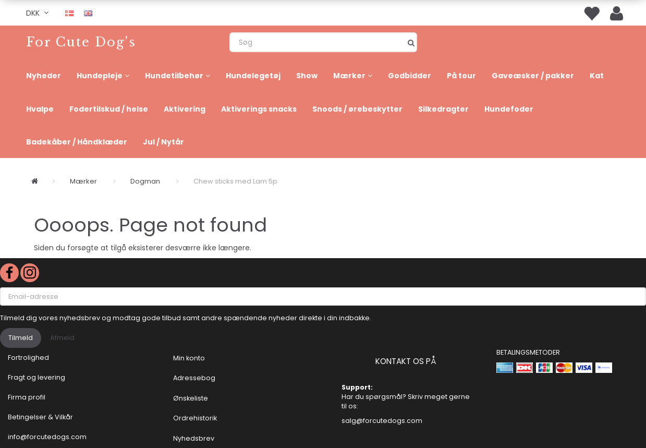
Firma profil (26, 397)
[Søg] (411, 42)
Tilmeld (20, 338)
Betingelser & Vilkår (40, 417)
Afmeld (62, 338)
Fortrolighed (28, 357)
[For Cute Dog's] (81, 42)
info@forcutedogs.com (47, 436)
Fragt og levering (36, 377)
